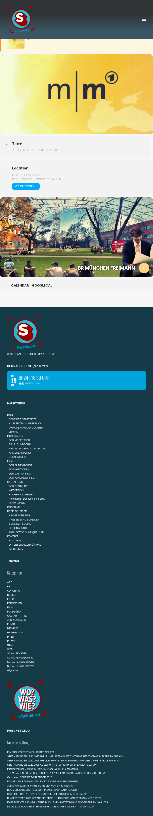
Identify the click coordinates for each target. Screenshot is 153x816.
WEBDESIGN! (16, 490)
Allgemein (12, 670)
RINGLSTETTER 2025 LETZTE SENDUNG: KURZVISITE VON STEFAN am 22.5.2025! (54, 798)
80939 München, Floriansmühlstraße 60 (36, 179)
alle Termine (41, 366)
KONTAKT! (15, 540)
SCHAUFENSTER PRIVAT (21, 666)
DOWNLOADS (17, 503)
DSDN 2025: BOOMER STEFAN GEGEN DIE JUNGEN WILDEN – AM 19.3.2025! (50, 806)
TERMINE (12, 432)
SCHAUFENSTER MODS (20, 661)
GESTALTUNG (15, 482)
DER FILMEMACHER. (21, 465)
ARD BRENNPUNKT (20, 452)
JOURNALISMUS (16, 620)
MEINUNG (13, 628)
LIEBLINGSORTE (18, 528)
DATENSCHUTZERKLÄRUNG (25, 544)
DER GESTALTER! (19, 486)
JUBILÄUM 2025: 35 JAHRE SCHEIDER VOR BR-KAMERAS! (40, 785)
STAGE (11, 645)
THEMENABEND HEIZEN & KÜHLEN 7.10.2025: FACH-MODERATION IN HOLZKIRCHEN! (56, 773)
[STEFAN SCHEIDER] (21, 19)
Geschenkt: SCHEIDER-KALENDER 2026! (30, 777)
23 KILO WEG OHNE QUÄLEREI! (27, 532)
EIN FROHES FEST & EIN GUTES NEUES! (30, 752)
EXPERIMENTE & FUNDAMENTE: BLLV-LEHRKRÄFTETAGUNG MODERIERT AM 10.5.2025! (57, 802)
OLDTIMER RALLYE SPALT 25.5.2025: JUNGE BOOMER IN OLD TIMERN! (47, 794)
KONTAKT (12, 536)
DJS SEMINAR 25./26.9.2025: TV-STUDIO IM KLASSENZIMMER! (42, 781)
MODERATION (15, 436)
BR (9, 586)
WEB (10, 649)
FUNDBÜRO (14, 611)
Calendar (20, 286)
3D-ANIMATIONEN (19, 469)
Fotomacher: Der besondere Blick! (27, 498)
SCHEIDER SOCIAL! (20, 523)
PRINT (10, 636)
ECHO (10, 599)
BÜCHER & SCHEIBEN (21, 494)
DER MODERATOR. (20, 440)
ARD (9, 582)
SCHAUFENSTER (17, 653)
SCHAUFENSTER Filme (20, 657)
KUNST (11, 624)
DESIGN (11, 595)
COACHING (13, 507)
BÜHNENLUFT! (17, 457)
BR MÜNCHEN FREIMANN (27, 175)
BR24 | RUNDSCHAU (20, 444)
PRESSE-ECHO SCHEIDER (24, 519)
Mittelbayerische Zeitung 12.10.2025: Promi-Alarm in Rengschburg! (42, 769)
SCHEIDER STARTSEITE (22, 419)
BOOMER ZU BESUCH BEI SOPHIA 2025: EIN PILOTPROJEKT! (42, 790)
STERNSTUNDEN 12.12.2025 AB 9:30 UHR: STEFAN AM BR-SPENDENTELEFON (51, 764)
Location (20, 168)
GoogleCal (42, 286)
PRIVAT (11, 641)
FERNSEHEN (14, 603)
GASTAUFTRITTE (17, 615)
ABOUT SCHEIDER (19, 515)
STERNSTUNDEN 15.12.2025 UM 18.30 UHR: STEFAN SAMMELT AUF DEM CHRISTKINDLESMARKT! (63, 760)
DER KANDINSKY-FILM (21, 477)
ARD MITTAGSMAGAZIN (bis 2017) (28, 448)
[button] (144, 19)
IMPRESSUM (45, 354)
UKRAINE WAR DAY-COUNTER (26, 427)
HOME (10, 415)
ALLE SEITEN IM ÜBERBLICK (25, 423)
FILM (10, 461)
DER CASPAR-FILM (19, 473)
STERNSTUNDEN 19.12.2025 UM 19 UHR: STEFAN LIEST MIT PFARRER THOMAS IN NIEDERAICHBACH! (65, 756)
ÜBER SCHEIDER (17, 511)
